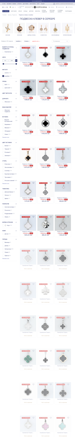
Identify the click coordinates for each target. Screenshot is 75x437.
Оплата (19, 3)
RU (7, 7)
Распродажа (68, 11)
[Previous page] (3, 28)
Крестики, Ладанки (52, 11)
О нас (4, 3)
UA (5, 7)
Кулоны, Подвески (44, 11)
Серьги (20, 11)
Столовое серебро (60, 11)
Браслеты (37, 11)
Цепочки (31, 11)
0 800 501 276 (21, 7)
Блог (38, 3)
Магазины (33, 3)
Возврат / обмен (11, 3)
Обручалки (14, 11)
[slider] (3, 64)
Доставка (25, 3)
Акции (43, 3)
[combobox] (60, 41)
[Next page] (71, 28)
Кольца (25, 11)
